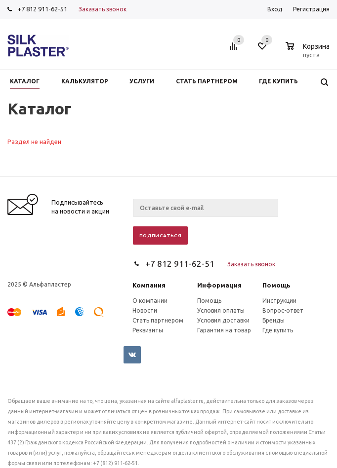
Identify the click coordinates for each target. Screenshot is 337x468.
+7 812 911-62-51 (42, 8)
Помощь (276, 285)
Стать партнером (157, 320)
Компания (149, 285)
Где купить (277, 330)
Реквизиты (147, 330)
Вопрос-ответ (282, 310)
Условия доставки (223, 320)
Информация (219, 285)
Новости (144, 310)
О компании (150, 300)
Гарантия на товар (224, 330)
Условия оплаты (221, 310)
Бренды (273, 320)
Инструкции (279, 300)
